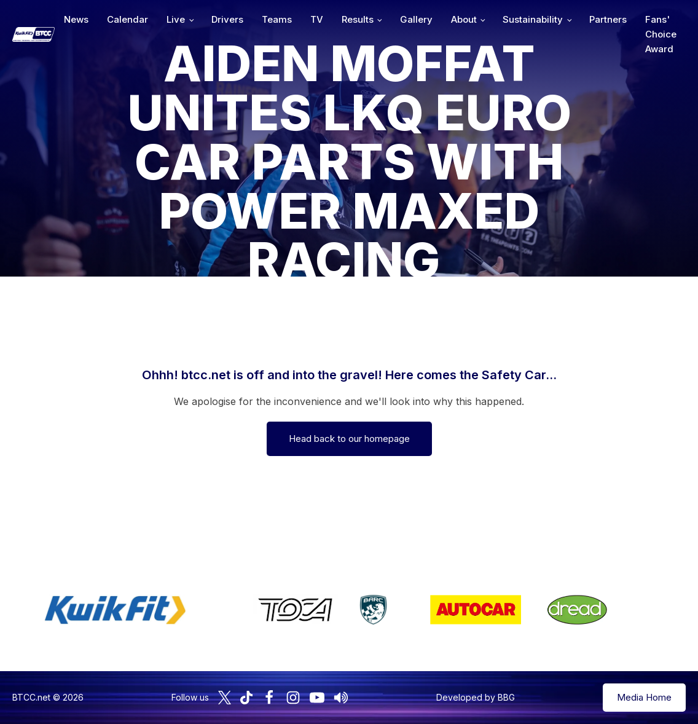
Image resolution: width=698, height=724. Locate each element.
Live (176, 19)
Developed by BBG (475, 697)
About (464, 19)
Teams (277, 19)
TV (316, 19)
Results (358, 19)
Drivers (227, 19)
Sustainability (533, 19)
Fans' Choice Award (660, 34)
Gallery (416, 19)
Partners (608, 19)
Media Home (644, 697)
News (76, 19)
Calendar (127, 19)
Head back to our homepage (349, 438)
